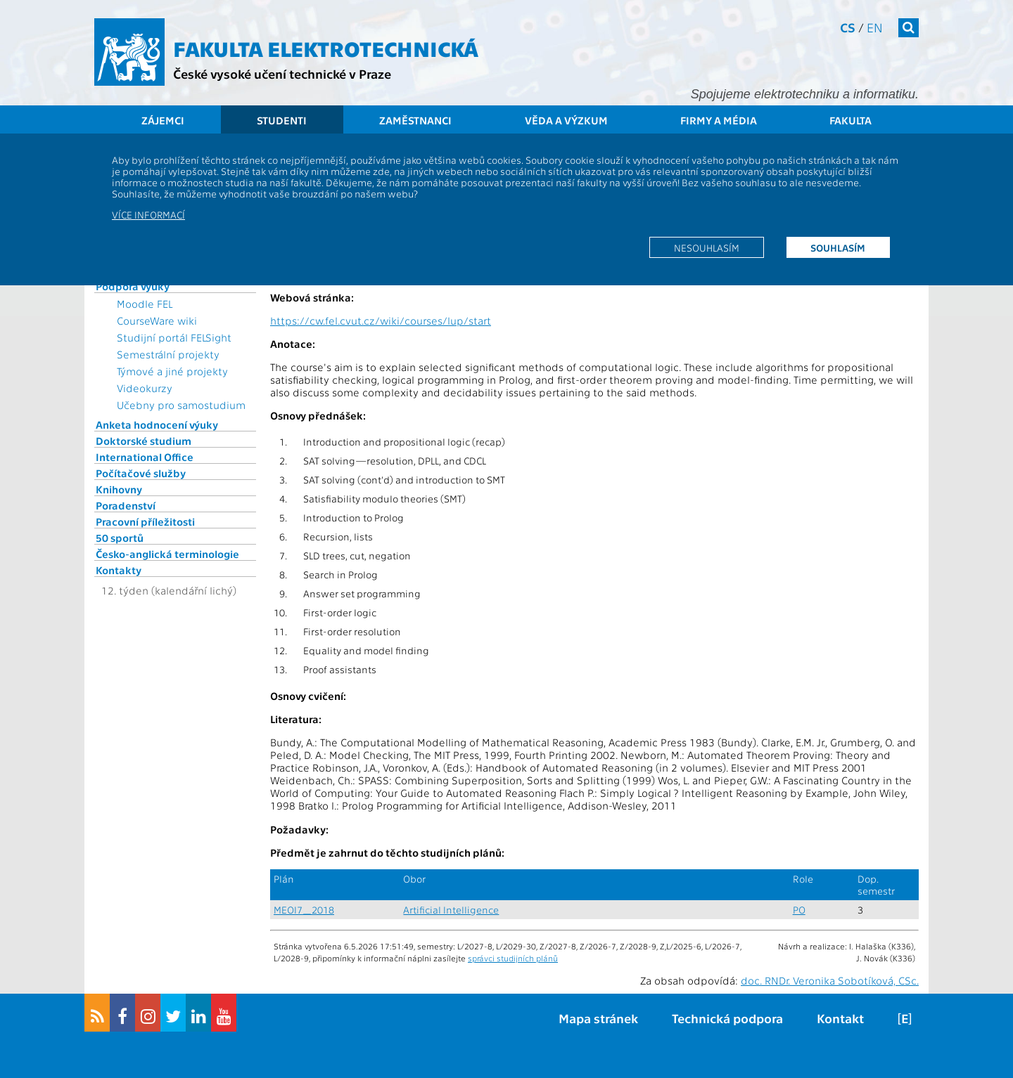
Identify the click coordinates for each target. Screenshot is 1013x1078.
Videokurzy (144, 388)
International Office (144, 456)
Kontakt (840, 1018)
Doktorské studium (143, 440)
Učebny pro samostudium (181, 404)
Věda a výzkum (566, 120)
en (875, 27)
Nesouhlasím (706, 247)
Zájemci (162, 120)
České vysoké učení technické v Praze (282, 73)
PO (799, 910)
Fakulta (850, 120)
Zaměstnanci (415, 120)
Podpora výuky (133, 286)
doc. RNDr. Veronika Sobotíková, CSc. (830, 980)
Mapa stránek (598, 1018)
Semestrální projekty (168, 354)
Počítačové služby (141, 473)
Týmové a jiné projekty (172, 371)
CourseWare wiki (157, 320)
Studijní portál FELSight (174, 337)
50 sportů (120, 537)
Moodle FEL (144, 303)
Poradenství (125, 505)
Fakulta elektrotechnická (325, 47)
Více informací (148, 214)
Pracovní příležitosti (145, 521)
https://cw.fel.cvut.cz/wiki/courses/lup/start (380, 320)
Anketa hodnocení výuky (157, 424)
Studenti (282, 120)
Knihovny (119, 489)
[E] (905, 1018)
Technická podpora (727, 1018)
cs (847, 27)
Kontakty (118, 570)
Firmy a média (718, 120)
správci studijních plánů (513, 958)
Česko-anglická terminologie (167, 553)
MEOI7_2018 (304, 910)
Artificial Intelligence (451, 910)
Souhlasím (837, 247)
